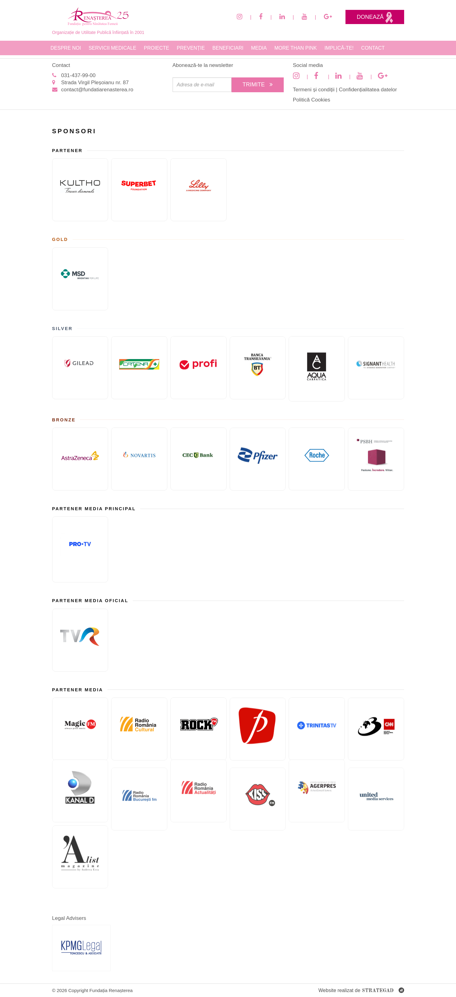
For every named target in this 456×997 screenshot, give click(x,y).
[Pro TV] (80, 549)
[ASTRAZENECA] (80, 459)
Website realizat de (361, 990)
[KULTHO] (80, 189)
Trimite (258, 84)
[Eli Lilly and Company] (198, 189)
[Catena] (139, 367)
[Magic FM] (80, 728)
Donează (375, 17)
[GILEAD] (80, 367)
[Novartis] (139, 459)
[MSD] (80, 278)
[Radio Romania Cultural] (139, 728)
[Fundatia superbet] (139, 189)
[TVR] (80, 640)
